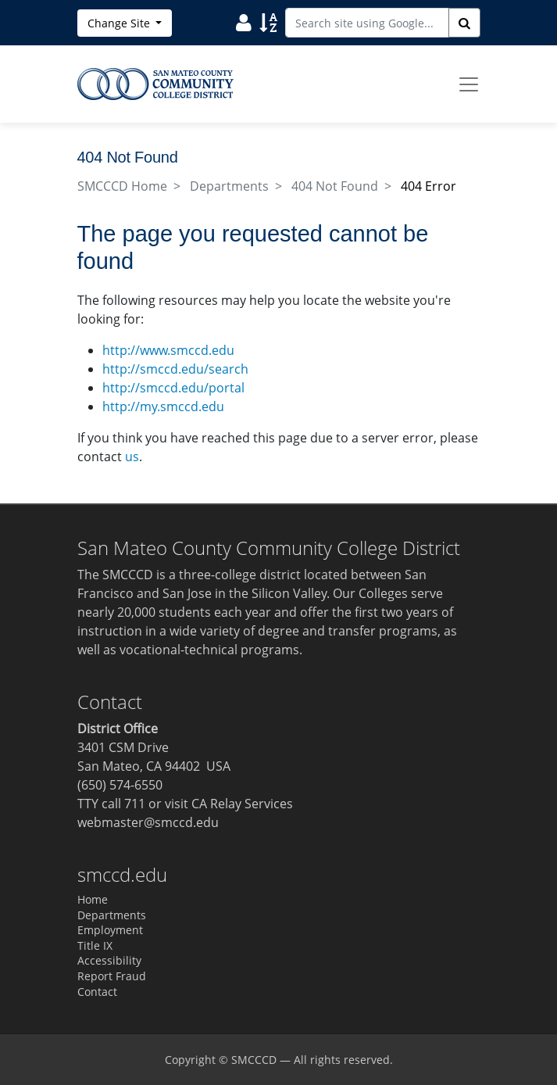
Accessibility (109, 960)
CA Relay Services (242, 803)
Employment (110, 929)
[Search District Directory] (244, 22)
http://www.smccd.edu (168, 350)
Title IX (94, 945)
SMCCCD (254, 1059)
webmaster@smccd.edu (148, 822)
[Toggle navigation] (468, 84)
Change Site (120, 23)
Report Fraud (111, 976)
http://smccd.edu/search (175, 369)
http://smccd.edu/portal (173, 387)
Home (92, 899)
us (132, 456)
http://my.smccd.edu (163, 406)
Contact (97, 991)
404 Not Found (334, 186)
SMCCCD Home (122, 186)
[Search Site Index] (268, 22)
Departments (229, 186)
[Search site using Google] (367, 23)
